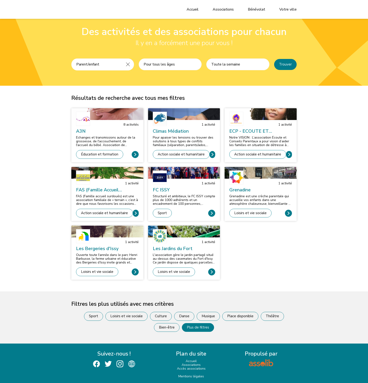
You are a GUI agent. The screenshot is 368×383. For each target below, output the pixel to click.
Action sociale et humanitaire (181, 154)
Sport (162, 213)
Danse (184, 316)
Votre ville (288, 9)
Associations (223, 9)
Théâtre (272, 316)
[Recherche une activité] (97, 64)
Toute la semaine (225, 64)
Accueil (193, 9)
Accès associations (191, 368)
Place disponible (240, 316)
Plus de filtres (198, 327)
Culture (161, 316)
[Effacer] (128, 64)
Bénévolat (256, 9)
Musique (208, 316)
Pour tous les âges (159, 64)
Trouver (285, 64)
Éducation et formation (99, 154)
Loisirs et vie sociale (250, 213)
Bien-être (167, 327)
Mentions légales (191, 376)
